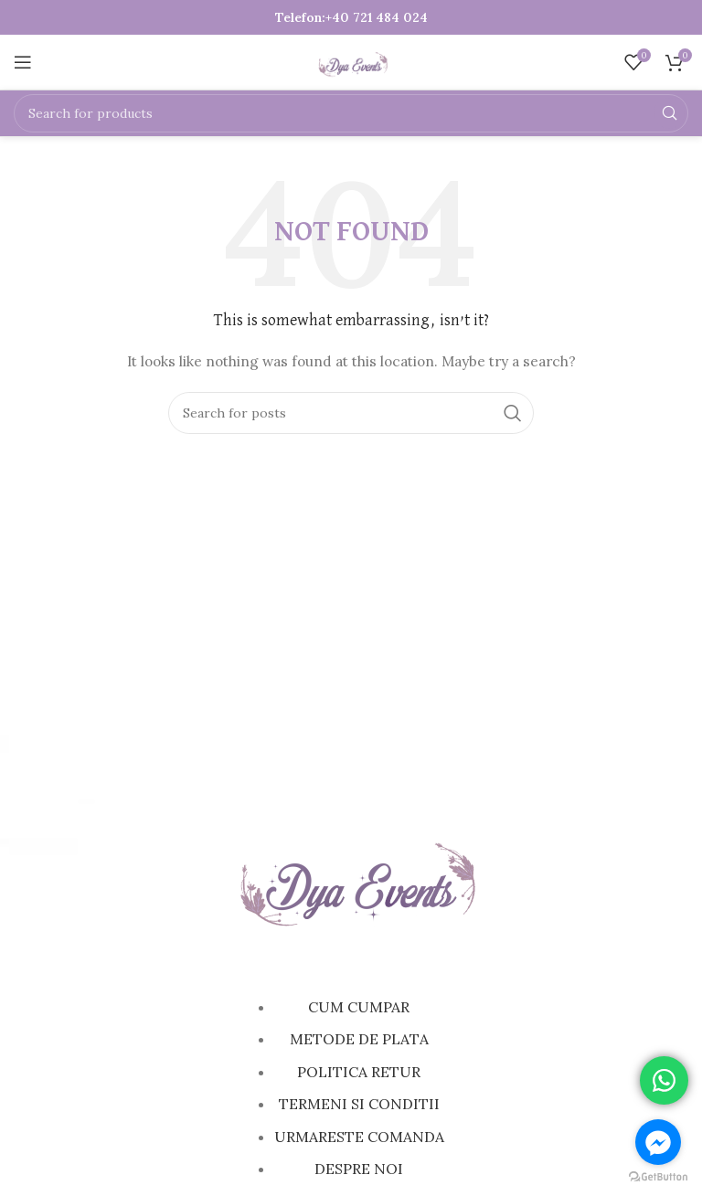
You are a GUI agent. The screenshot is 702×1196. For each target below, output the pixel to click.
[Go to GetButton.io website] (658, 1177)
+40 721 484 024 (376, 17)
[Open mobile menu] (23, 62)
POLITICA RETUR (358, 1072)
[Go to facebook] (658, 1142)
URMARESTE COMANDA (359, 1136)
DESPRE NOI (358, 1168)
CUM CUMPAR (359, 1007)
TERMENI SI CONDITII (359, 1104)
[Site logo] (351, 61)
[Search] (351, 113)
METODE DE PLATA (359, 1039)
